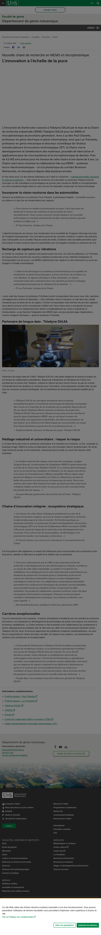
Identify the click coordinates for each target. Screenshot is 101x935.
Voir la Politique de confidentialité (17, 917)
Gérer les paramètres (64, 925)
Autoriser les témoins (87, 925)
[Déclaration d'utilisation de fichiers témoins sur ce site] (50, 916)
